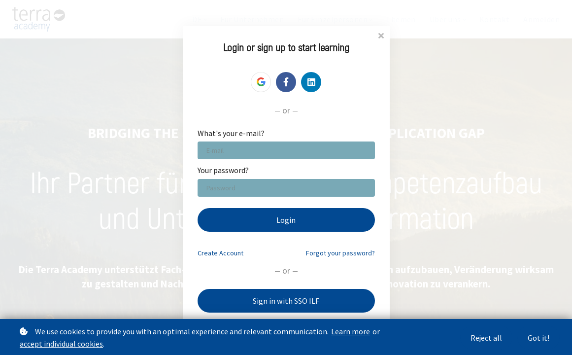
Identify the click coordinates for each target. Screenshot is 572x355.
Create (220, 252)
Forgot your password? (340, 252)
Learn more (350, 331)
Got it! (538, 337)
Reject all (485, 337)
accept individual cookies (61, 344)
